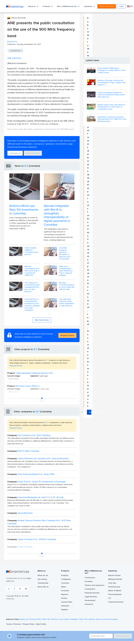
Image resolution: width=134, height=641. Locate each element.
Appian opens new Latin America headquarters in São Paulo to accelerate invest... (111, 107)
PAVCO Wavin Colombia (28, 451)
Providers (89, 581)
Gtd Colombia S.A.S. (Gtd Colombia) (34, 435)
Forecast (65, 591)
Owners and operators (94, 585)
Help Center (41, 624)
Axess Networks (25, 513)
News (63, 587)
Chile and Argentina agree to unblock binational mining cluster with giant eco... (111, 95)
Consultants (90, 589)
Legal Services (91, 597)
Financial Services (115, 602)
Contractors (90, 578)
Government (90, 600)
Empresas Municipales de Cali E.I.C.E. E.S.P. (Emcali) (40, 497)
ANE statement (14, 58)
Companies (66, 579)
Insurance (89, 604)
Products (47, 6)
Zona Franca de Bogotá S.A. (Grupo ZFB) (36, 474)
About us (32, 6)
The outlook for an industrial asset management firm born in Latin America (32, 287)
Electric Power (114, 575)
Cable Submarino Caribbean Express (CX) (34, 373)
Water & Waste (114, 591)
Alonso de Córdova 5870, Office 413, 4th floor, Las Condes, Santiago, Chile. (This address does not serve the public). (69, 619)
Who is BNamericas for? (67, 6)
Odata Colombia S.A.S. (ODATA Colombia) (37, 539)
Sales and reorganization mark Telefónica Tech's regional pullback (65, 271)
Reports (64, 594)
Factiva (64, 598)
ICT (26, 166)
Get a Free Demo (106, 6)
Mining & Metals (115, 579)
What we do (43, 575)
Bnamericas (12, 42)
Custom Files (66, 602)
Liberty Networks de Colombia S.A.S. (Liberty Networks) (43, 458)
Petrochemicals (114, 594)
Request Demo (33, 153)
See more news (42, 320)
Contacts (65, 583)
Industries (88, 6)
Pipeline (64, 610)
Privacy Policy (29, 624)
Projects (64, 575)
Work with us (43, 587)
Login (121, 6)
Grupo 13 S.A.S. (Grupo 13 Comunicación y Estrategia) (41, 482)
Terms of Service (13, 624)
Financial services (92, 593)
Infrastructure (114, 587)
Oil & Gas (112, 583)
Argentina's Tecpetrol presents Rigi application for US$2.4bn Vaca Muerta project (112, 119)
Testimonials (43, 583)
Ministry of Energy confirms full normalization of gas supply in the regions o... (112, 83)
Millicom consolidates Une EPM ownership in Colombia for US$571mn (31, 271)
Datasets (65, 606)
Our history (42, 579)
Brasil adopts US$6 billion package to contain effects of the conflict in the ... (111, 70)
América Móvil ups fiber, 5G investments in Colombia (23, 209)
